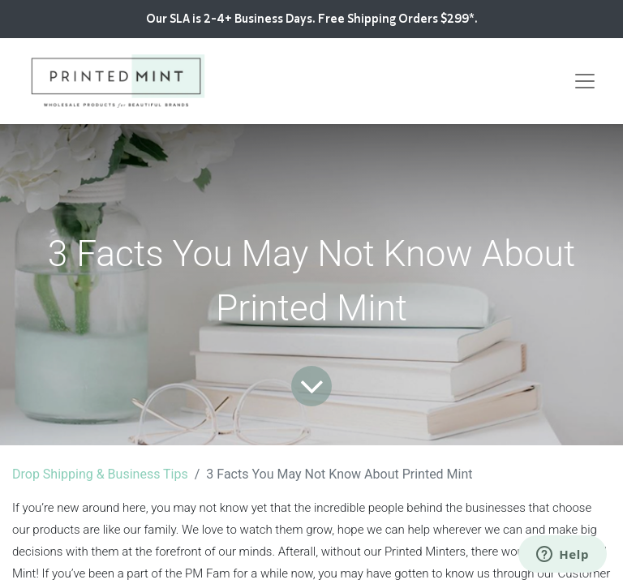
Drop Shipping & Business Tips (100, 474)
